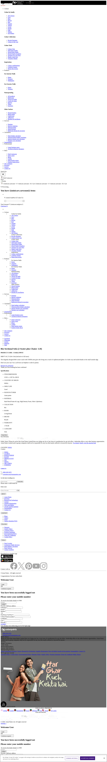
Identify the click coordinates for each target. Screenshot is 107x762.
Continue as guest (7, 588)
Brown (10, 20)
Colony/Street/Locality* (7, 616)
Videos (6, 518)
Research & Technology (11, 500)
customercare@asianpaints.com (12, 474)
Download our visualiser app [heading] (9, 553)
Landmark (4, 618)
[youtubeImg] (36, 569)
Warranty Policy (36, 654)
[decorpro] (24, 718)
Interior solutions (13, 126)
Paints (9, 77)
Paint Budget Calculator (11, 546)
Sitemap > (3, 723)
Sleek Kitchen (12, 129)
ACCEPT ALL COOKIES (87, 758)
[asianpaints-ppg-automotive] (37, 440)
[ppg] (44, 718)
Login (3, 584)
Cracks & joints (12, 101)
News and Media (9, 505)
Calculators (7, 132)
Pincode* (3, 622)
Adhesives (11, 117)
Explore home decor (13, 162)
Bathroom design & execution (16, 131)
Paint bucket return (13, 160)
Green (9, 27)
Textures (10, 79)
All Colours (11, 15)
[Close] (3, 174)
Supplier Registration (10, 503)
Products (6, 70)
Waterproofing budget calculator (17, 137)
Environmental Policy (10, 533)
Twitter (6, 342)
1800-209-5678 (7, 472)
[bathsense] (13, 440)
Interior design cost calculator (16, 139)
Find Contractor (12, 154)
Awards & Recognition (63, 651)
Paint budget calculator (14, 136)
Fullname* (4, 607)
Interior (10, 102)
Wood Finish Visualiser (14, 54)
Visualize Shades (12, 58)
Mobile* (3, 611)
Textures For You (14, 55)
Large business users (14, 147)
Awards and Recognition (11, 506)
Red (9, 22)
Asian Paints (7, 497)
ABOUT (3, 494)
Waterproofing (12, 127)
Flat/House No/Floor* (7, 615)
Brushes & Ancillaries (14, 119)
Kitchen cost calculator (14, 140)
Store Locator (8, 543)
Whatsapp (7, 340)
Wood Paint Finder (13, 52)
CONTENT (4, 513)
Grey (9, 17)
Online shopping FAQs (10, 521)
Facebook (7, 338)
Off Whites (11, 33)
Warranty (6, 527)
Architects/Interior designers (16, 149)
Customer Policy (9, 530)
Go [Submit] (18, 490)
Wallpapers (11, 80)
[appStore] (7, 557)
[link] (55, 39)
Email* (3, 609)
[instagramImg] (43, 569)
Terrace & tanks (12, 99)
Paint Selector (8, 548)
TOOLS (3, 540)
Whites (10, 32)
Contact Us (3, 468)
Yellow (10, 25)
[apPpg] (53, 718)
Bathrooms (11, 98)
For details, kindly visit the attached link (84, 443)
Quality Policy (8, 529)
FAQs (6, 519)
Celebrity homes (12, 67)
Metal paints (11, 114)
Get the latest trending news (8, 478)
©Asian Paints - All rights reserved (11, 573)
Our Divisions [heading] (5, 436)
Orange (10, 24)
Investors (6, 165)
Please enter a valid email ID (9, 483)
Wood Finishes (12, 113)
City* (2, 620)
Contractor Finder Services (12, 545)
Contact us (7, 168)
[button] (53, 181)
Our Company (8, 163)
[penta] (52, 440)
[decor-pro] (21, 440)
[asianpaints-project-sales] (29, 440)
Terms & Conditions (10, 535)
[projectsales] (33, 718)
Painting (10, 124)
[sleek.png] (5, 718)
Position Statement (9, 532)
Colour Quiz (11, 49)
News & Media (52, 651)
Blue (9, 19)
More (5, 150)
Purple (10, 28)
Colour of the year (13, 42)
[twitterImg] (21, 569)
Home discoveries (13, 69)
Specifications (5, 371)
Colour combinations (14, 65)
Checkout (4, 206)
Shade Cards (13, 57)
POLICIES (4, 524)
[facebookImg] (14, 569)
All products (11, 96)
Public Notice (77, 654)
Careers (6, 167)
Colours (6, 8)
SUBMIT (3, 604)
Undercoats (11, 116)
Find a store (11, 155)
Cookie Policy (8, 537)
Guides (10, 159)
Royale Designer (12, 40)
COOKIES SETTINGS (72, 758)
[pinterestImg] (29, 569)
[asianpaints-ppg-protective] (45, 440)
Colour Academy (9, 549)
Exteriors (10, 106)
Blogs (9, 157)
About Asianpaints (6, 651)
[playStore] (7, 561)
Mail (5, 345)
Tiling (9, 104)
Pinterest (6, 343)
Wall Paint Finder (13, 50)
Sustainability (8, 142)
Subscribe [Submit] (20, 481)
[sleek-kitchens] (5, 440)
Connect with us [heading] (5, 569)
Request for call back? (7, 365)
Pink (9, 30)
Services (6, 121)
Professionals (8, 144)
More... (6, 318)
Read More (4, 435)
